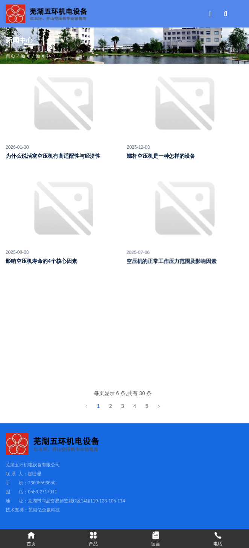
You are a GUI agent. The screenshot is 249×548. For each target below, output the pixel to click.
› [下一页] (161, 406)
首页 (11, 56)
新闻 (25, 56)
